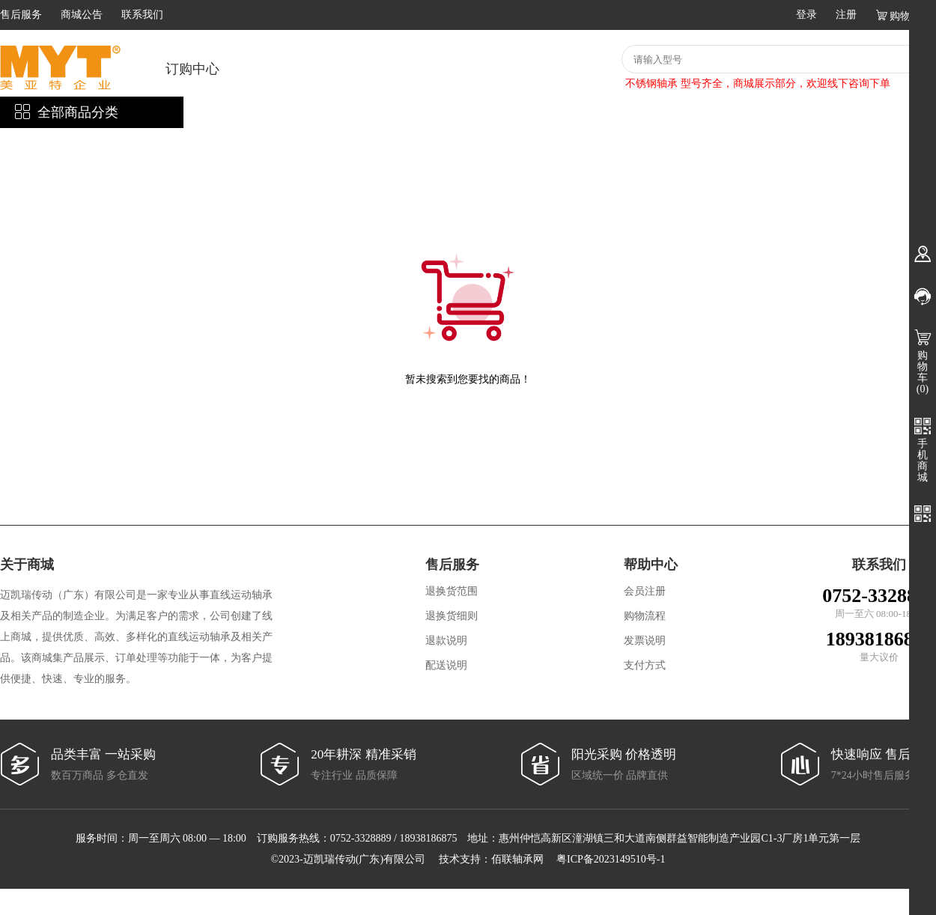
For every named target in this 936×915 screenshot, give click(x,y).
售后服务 (21, 14)
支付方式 (645, 665)
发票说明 (645, 640)
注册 (846, 14)
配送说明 (446, 665)
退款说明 (446, 640)
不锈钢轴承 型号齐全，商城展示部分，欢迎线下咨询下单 (757, 83)
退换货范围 (451, 591)
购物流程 (645, 615)
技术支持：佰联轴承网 (491, 859)
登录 (806, 14)
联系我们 (142, 14)
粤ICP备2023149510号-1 (610, 859)
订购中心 (192, 68)
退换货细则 (451, 615)
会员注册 (645, 591)
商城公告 (82, 14)
